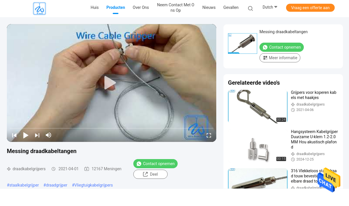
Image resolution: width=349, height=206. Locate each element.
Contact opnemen (155, 163)
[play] (111, 83)
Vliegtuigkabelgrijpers (93, 185)
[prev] (14, 135)
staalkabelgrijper (24, 185)
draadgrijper (56, 185)
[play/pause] (25, 135)
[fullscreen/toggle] (209, 135)
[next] (37, 135)
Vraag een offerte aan (310, 7)
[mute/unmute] (48, 135)
